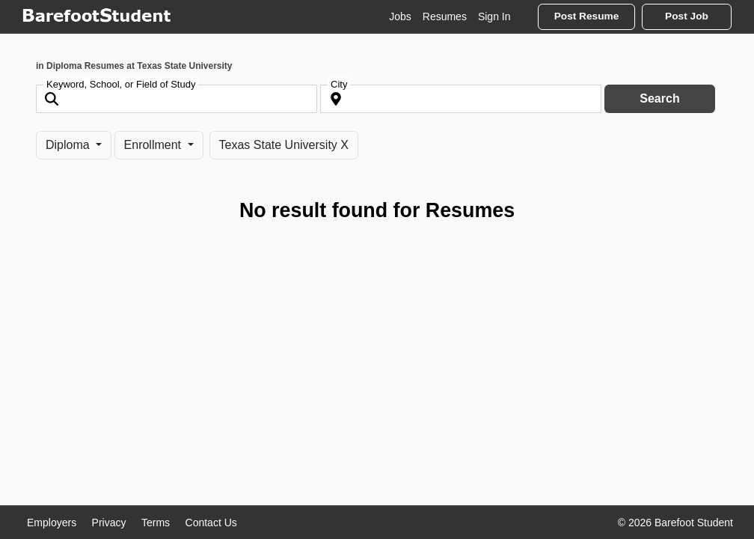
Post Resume (586, 16)
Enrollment (154, 144)
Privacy (109, 523)
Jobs (400, 16)
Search (659, 98)
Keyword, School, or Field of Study (120, 84)
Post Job (686, 16)
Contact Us (211, 523)
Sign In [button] (494, 16)
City (339, 84)
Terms (155, 523)
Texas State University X (284, 144)
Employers (51, 523)
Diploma (69, 144)
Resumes (445, 16)
